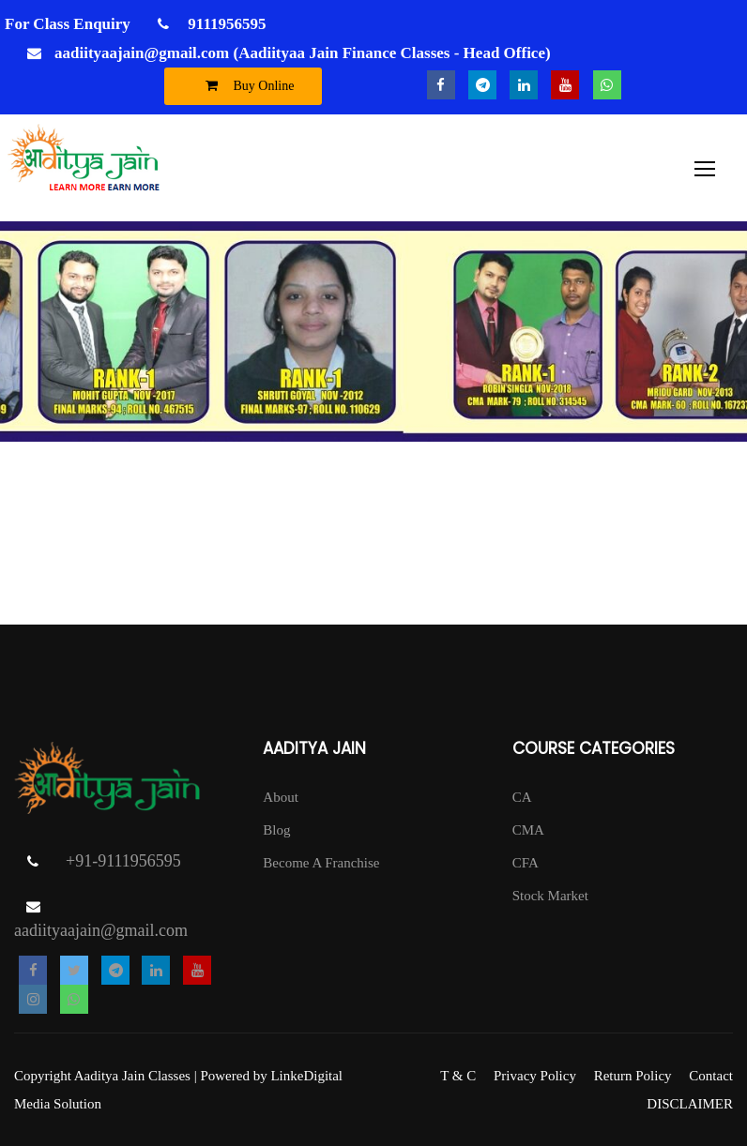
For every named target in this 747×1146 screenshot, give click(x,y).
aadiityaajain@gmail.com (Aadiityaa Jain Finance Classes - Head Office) (302, 53)
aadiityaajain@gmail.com (101, 930)
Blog (276, 829)
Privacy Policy (535, 1075)
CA (522, 797)
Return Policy (633, 1075)
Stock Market (550, 895)
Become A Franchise (321, 862)
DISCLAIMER (690, 1103)
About (280, 797)
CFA (525, 862)
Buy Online (245, 85)
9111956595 (225, 24)
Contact (711, 1075)
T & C (458, 1075)
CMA (528, 829)
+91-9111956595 (123, 861)
